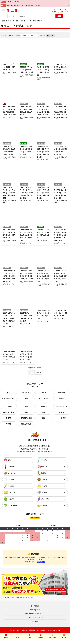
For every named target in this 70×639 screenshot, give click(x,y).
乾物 (26, 406)
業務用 (8, 424)
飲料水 (43, 393)
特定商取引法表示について (35, 614)
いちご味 (44, 466)
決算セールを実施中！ (14, 2)
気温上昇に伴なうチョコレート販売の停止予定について (24, 5)
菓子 (8, 393)
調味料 (61, 398)
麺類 (26, 398)
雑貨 (43, 418)
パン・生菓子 (26, 393)
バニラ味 (11, 479)
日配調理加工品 (26, 418)
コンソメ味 (11, 492)
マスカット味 (12, 505)
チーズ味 (44, 486)
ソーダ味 (44, 460)
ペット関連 (62, 418)
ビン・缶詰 (8, 406)
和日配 (8, 418)
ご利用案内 (41, 562)
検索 (59, 16)
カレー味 (44, 492)
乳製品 (61, 412)
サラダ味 (44, 479)
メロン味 (11, 499)
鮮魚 (26, 412)
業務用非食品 (26, 424)
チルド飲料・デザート (8, 399)
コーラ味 (11, 466)
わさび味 (11, 486)
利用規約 (35, 621)
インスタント (44, 398)
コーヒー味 (11, 473)
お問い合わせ (35, 610)
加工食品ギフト (61, 406)
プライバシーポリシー (35, 617)
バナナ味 (44, 505)
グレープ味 (45, 499)
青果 (43, 412)
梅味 (9, 460)
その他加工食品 (8, 412)
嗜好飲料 (61, 393)
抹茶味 (43, 473)
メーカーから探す (13, 21)
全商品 (4, 21)
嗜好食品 (44, 406)
